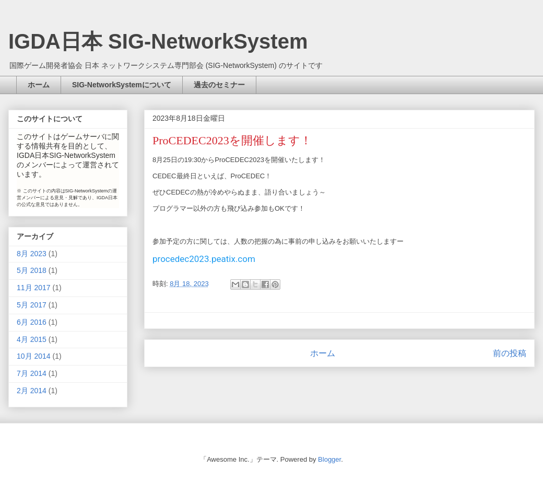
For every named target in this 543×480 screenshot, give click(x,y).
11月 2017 (34, 287)
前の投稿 (509, 353)
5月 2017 (31, 305)
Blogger (329, 459)
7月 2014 (31, 373)
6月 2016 (31, 322)
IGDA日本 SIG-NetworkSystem (158, 41)
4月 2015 (31, 339)
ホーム (39, 85)
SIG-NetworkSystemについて (121, 85)
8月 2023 (31, 253)
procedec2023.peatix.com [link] (203, 259)
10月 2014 (34, 356)
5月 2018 (31, 270)
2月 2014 (31, 390)
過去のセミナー (219, 85)
